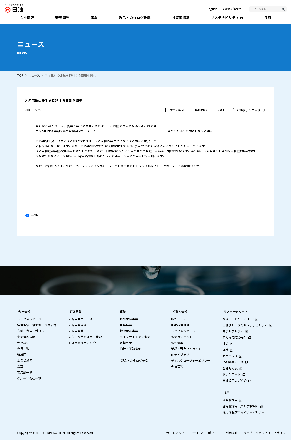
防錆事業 (126, 343)
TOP (20, 75)
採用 (226, 393)
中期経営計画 (180, 325)
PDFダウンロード (249, 110)
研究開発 (74, 312)
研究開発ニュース (80, 319)
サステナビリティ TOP (238, 319)
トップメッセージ (29, 319)
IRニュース (178, 319)
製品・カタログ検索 (133, 361)
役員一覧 (23, 349)
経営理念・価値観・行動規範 (36, 325)
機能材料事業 (129, 319)
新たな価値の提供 (235, 337)
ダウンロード (232, 374)
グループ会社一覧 (29, 378)
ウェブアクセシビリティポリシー (265, 433)
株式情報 (177, 343)
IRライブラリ (180, 355)
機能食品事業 (129, 331)
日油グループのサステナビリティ (245, 325)
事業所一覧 (24, 372)
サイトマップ (175, 433)
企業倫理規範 (26, 337)
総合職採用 (230, 400)
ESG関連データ (233, 362)
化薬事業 (126, 325)
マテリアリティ (233, 331)
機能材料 (201, 110)
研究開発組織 (77, 325)
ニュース (34, 75)
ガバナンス (230, 356)
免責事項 (177, 367)
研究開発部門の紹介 (82, 343)
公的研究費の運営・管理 (85, 337)
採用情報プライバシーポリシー (244, 412)
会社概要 (23, 343)
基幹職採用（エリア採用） (241, 406)
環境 (226, 350)
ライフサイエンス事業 (135, 337)
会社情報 (23, 312)
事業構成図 (24, 361)
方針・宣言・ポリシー (32, 331)
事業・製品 (176, 110)
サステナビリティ (235, 312)
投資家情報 (178, 312)
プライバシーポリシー (205, 433)
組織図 (21, 355)
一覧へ (31, 215)
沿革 (20, 367)
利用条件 (232, 433)
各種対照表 (230, 368)
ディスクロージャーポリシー (190, 361)
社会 (226, 344)
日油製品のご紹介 (235, 381)
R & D (221, 110)
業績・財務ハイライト (186, 349)
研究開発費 (76, 331)
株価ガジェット (181, 337)
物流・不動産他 (130, 349)
